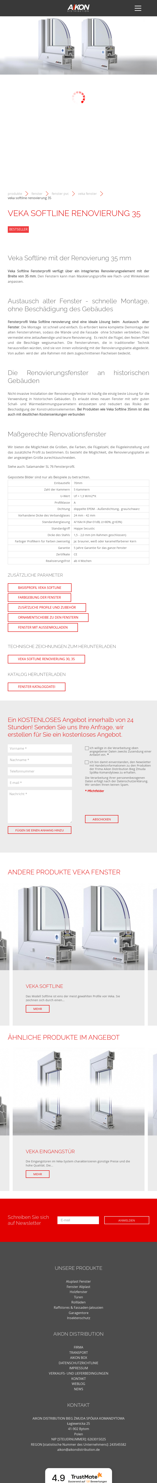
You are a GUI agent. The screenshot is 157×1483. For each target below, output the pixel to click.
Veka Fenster (87, 194)
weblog (78, 1387)
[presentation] (116, 804)
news (78, 1392)
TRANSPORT (78, 1356)
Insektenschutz (78, 1321)
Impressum (78, 1371)
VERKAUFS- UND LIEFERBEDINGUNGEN (78, 1377)
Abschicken (104, 819)
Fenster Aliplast (78, 1290)
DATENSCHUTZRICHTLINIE (78, 1366)
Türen (78, 1301)
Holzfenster (78, 1295)
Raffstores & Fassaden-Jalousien (78, 1311)
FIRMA (78, 1351)
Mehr (39, 1012)
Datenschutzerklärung (132, 781)
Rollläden (78, 1306)
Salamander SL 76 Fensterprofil (50, 466)
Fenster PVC (60, 194)
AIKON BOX (78, 1361)
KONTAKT (78, 1382)
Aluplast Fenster (78, 1285)
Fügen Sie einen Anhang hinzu (36, 832)
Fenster (37, 194)
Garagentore (79, 1316)
